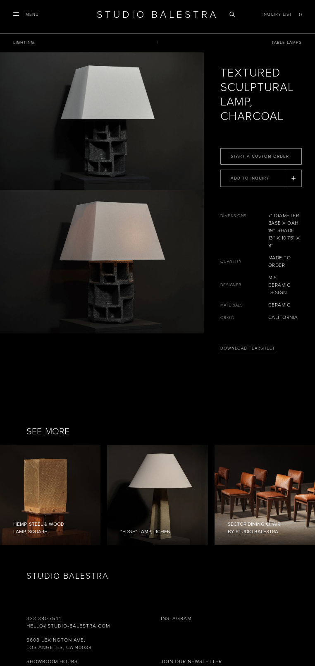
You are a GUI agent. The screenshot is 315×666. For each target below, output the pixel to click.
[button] (26, 14)
